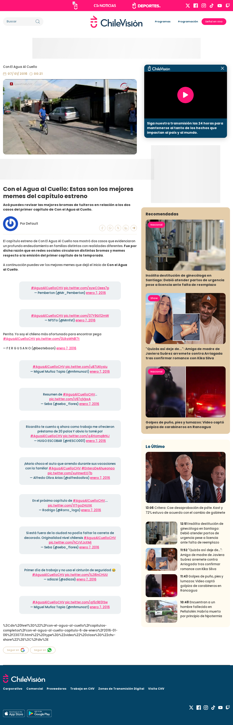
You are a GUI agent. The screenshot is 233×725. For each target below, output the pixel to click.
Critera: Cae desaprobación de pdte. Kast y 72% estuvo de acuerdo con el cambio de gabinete (185, 510)
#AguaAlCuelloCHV (47, 288)
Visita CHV (156, 689)
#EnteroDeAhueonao (98, 468)
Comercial (34, 689)
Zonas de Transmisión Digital (121, 689)
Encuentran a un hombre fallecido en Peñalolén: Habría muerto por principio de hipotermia (201, 609)
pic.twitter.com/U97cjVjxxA (70, 399)
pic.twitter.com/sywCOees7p (86, 288)
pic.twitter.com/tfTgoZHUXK (70, 505)
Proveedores (56, 689)
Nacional (156, 225)
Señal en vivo (214, 21)
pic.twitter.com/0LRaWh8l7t (58, 339)
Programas (163, 21)
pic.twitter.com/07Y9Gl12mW (86, 316)
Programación (188, 21)
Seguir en (16, 650)
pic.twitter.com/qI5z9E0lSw (86, 602)
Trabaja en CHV (82, 689)
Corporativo (12, 689)
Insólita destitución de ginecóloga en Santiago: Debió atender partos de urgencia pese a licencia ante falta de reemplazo (185, 280)
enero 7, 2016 (96, 293)
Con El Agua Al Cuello (20, 67)
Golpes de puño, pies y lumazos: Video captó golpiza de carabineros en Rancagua (185, 424)
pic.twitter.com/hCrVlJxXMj (70, 542)
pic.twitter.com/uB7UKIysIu (86, 367)
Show (154, 298)
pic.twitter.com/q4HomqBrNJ (86, 436)
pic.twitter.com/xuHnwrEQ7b (70, 473)
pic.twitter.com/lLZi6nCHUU (86, 575)
